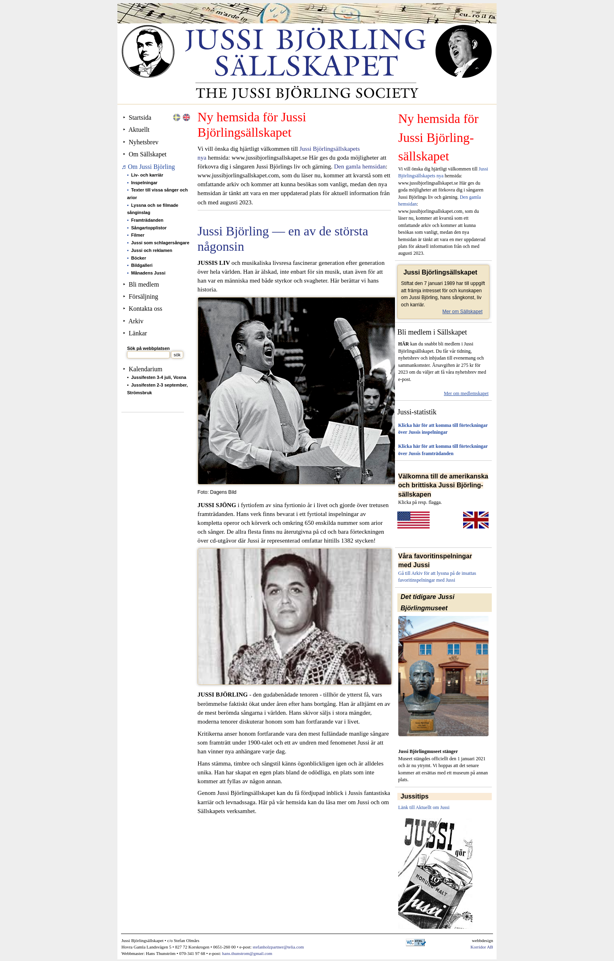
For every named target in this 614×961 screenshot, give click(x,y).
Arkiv (135, 321)
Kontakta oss (145, 308)
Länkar (138, 333)
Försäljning (143, 296)
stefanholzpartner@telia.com (278, 946)
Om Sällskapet (148, 154)
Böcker (138, 258)
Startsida (140, 117)
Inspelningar (144, 182)
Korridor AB (481, 946)
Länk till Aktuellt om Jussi (423, 807)
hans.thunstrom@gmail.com (247, 953)
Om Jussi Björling (151, 166)
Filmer (137, 235)
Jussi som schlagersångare (160, 242)
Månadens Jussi (148, 272)
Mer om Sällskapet (462, 311)
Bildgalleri (141, 265)
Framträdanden (147, 220)
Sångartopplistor (149, 227)
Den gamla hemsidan (360, 166)
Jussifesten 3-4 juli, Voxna (158, 377)
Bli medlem (144, 284)
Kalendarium (146, 369)
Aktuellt (138, 129)
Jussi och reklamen (151, 250)
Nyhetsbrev (144, 142)
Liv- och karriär (147, 175)
